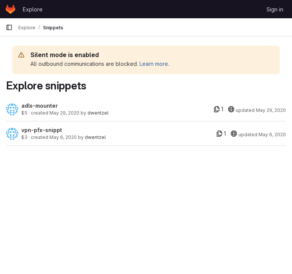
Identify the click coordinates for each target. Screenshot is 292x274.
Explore (33, 9)
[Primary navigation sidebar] (9, 27)
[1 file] (218, 109)
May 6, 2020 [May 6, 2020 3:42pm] (63, 137)
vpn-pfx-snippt (41, 130)
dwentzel (97, 113)
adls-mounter (39, 105)
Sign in (275, 9)
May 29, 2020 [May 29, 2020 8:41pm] (64, 113)
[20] (231, 109)
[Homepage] (10, 9)
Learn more (154, 64)
